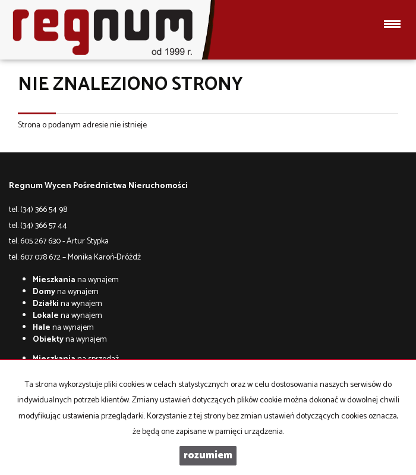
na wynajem (76, 280)
